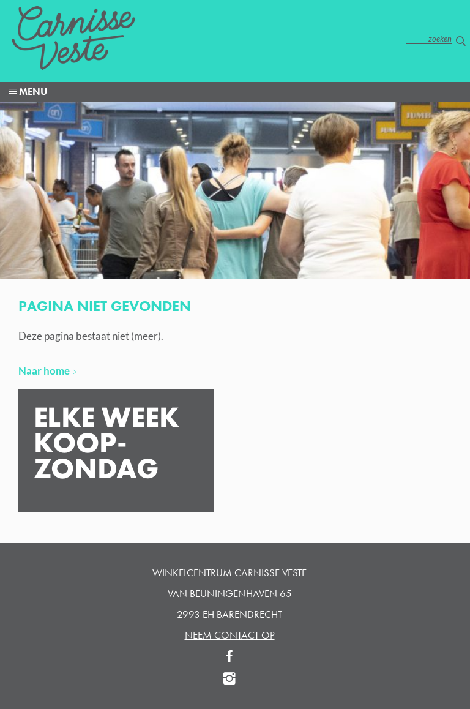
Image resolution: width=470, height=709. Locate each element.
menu (32, 91)
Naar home (44, 370)
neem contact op (230, 635)
